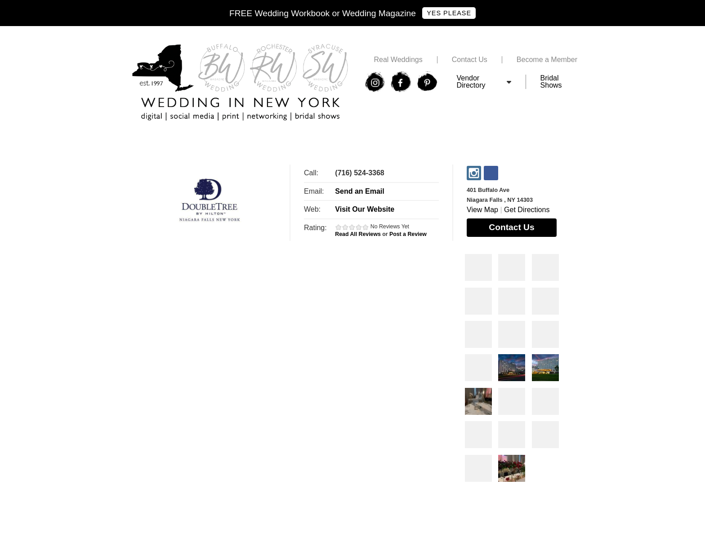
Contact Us (469, 59)
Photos (478, 267)
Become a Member (547, 59)
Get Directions (526, 209)
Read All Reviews (358, 234)
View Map (482, 209)
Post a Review (408, 234)
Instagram (474, 173)
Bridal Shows (551, 82)
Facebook (491, 173)
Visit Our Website (364, 209)
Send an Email (359, 191)
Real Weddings (398, 59)
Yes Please (449, 13)
